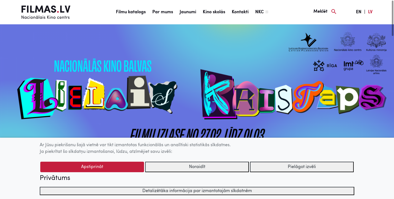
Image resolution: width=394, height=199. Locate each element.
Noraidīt (197, 167)
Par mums (162, 12)
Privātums (55, 178)
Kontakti (240, 12)
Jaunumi (188, 12)
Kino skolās (214, 12)
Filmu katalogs (131, 12)
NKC (259, 12)
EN (358, 12)
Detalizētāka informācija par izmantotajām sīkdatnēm (197, 191)
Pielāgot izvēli (302, 167)
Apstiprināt (92, 167)
